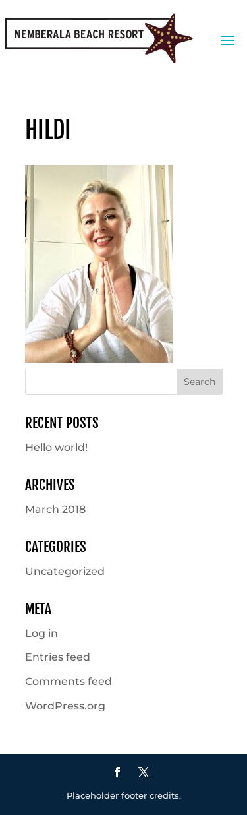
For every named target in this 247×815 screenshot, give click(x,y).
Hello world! (56, 447)
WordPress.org (65, 706)
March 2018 (55, 509)
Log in (41, 633)
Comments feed (68, 681)
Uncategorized (65, 571)
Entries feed (57, 657)
